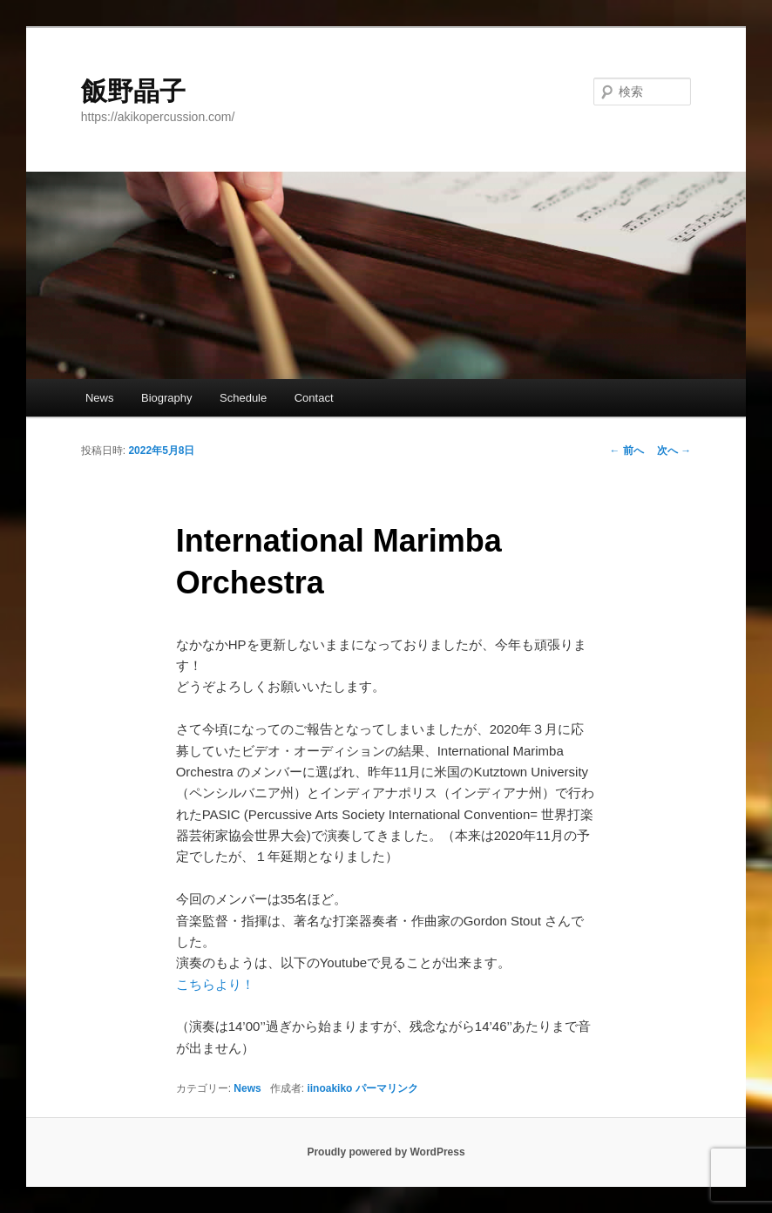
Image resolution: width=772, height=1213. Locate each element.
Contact (314, 397)
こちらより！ (215, 984)
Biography (167, 397)
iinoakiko (329, 1088)
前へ (627, 450)
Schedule (243, 397)
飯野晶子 (133, 91)
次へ (674, 450)
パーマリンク (387, 1088)
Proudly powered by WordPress (385, 1152)
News (99, 397)
